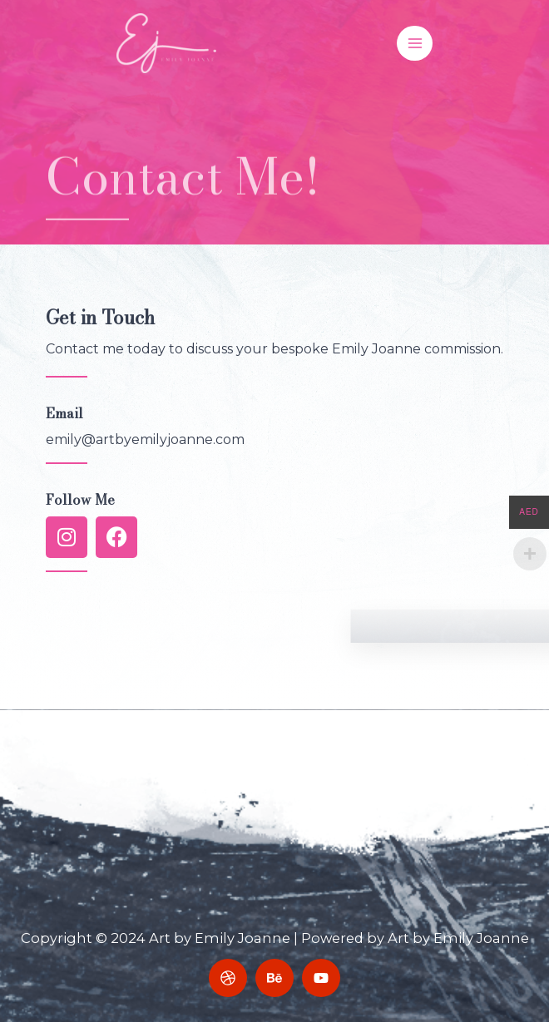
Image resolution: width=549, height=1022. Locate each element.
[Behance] (274, 978)
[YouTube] (321, 978)
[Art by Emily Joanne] (166, 42)
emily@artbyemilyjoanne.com (145, 439)
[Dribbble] (228, 978)
